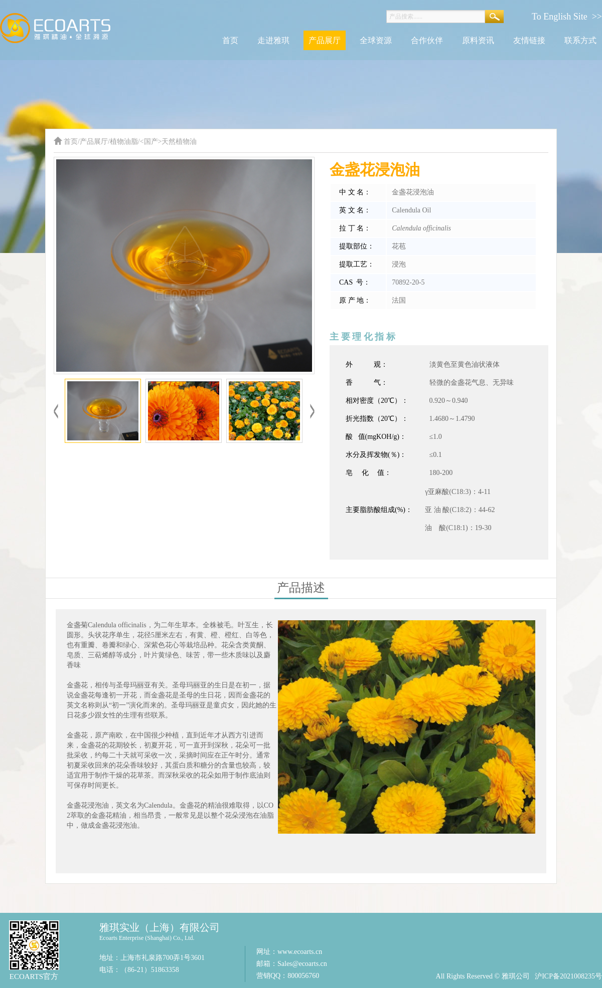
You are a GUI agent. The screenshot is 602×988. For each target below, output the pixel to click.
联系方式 (580, 40)
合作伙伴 (427, 40)
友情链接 (529, 40)
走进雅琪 (273, 40)
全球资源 (376, 40)
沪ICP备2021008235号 (568, 976)
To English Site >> (567, 17)
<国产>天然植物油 (168, 141)
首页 (230, 40)
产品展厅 (325, 40)
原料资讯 (478, 40)
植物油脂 (124, 141)
